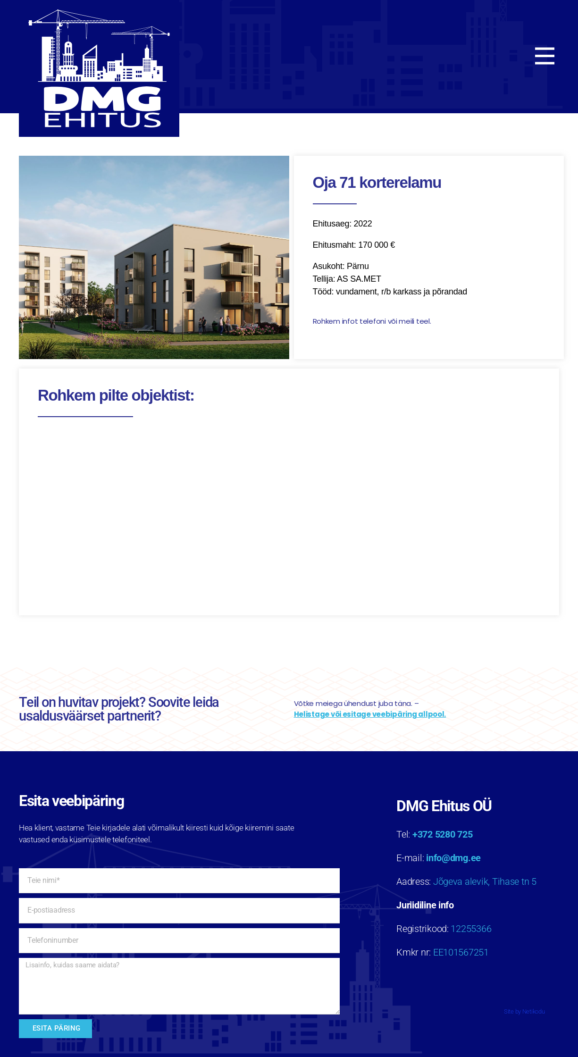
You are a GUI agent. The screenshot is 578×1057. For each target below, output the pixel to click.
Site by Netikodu (524, 1011)
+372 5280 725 (442, 834)
